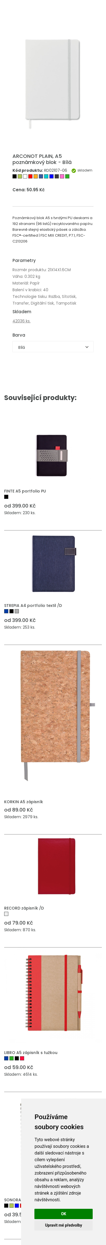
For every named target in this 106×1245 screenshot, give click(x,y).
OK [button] (63, 1214)
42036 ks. (21, 321)
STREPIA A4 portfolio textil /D (33, 605)
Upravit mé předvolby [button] (63, 1225)
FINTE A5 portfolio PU (25, 491)
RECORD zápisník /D (24, 908)
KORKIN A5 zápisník (23, 802)
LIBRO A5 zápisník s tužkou (30, 1052)
